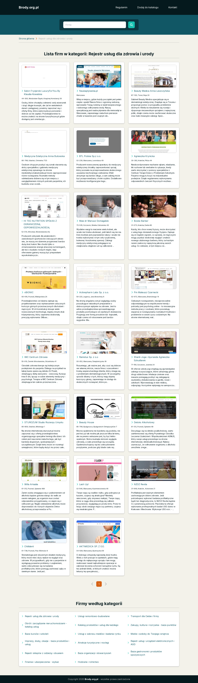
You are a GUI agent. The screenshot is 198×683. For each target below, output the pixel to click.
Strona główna (26, 38)
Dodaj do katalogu (147, 7)
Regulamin (121, 7)
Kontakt (172, 7)
